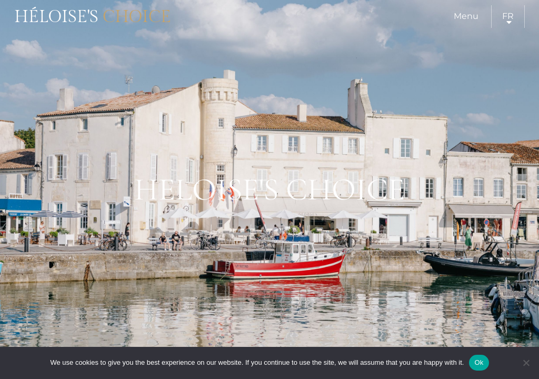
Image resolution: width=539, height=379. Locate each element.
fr (508, 16)
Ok (478, 362)
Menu (466, 16)
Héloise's (92, 17)
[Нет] (526, 362)
